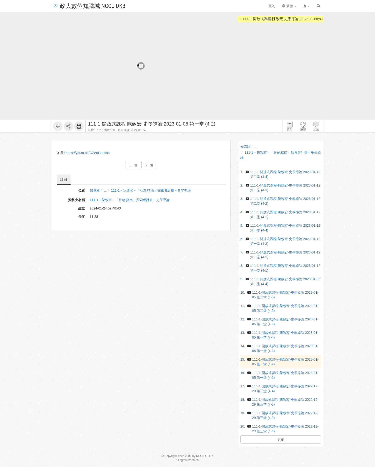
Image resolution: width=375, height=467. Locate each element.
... (105, 190)
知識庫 (95, 190)
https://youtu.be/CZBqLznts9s (88, 153)
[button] (306, 6)
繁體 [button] (289, 6)
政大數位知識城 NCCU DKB (89, 6)
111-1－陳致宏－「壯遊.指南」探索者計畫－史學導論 (151, 190)
